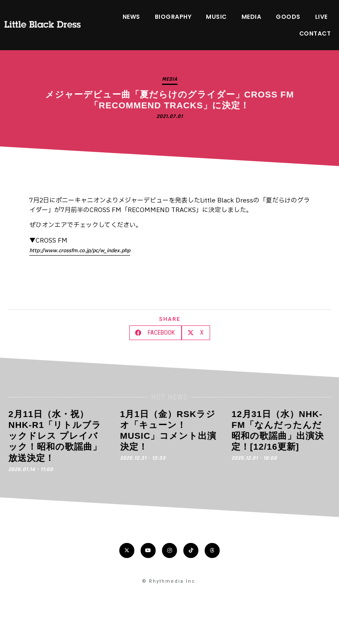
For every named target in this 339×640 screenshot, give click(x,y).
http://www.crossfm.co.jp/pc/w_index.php (79, 250)
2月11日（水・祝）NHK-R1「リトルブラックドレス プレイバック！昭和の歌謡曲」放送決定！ (55, 436)
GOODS (288, 17)
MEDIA (251, 17)
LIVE (321, 17)
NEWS (131, 17)
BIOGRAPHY (173, 17)
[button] (155, 332)
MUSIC (216, 17)
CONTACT (315, 33)
